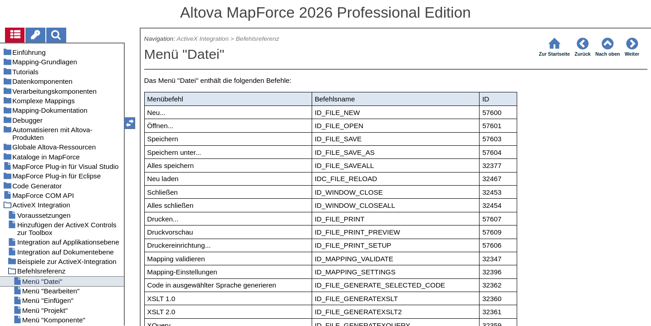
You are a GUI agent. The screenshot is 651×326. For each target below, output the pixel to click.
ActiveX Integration (202, 38)
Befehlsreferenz (257, 38)
